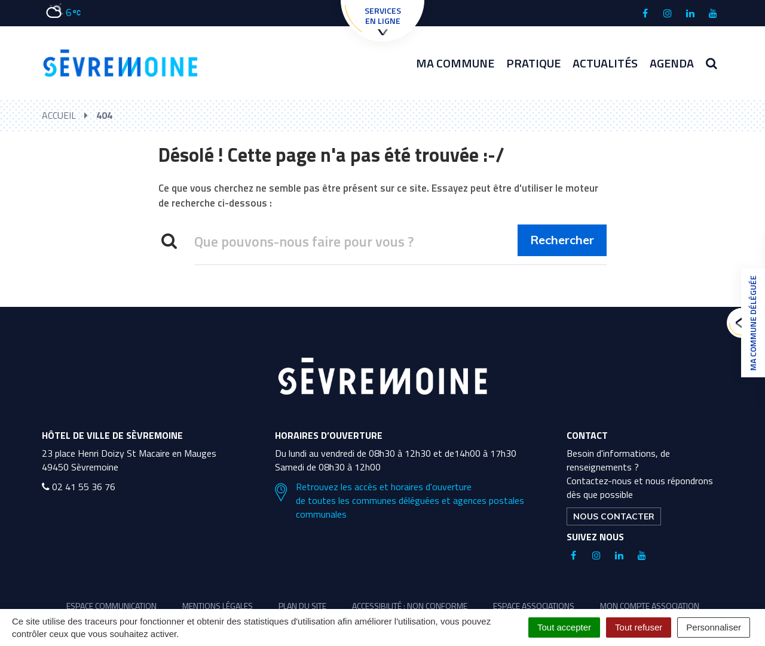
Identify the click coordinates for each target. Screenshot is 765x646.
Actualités (605, 63)
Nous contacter (613, 516)
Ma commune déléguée (750, 323)
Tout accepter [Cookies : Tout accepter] (564, 627)
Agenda (672, 63)
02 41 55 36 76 (78, 486)
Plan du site (302, 605)
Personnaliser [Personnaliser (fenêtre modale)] (713, 627)
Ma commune (455, 63)
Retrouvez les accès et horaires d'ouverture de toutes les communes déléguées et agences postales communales (399, 500)
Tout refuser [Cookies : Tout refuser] (638, 627)
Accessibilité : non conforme (409, 605)
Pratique (533, 63)
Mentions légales (217, 605)
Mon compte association (649, 605)
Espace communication (111, 605)
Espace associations (533, 605)
